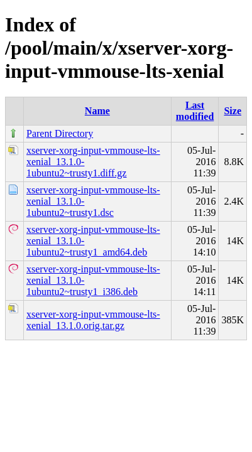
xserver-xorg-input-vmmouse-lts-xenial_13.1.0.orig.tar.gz (93, 320)
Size (232, 110)
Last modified (195, 111)
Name (97, 110)
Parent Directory (59, 133)
